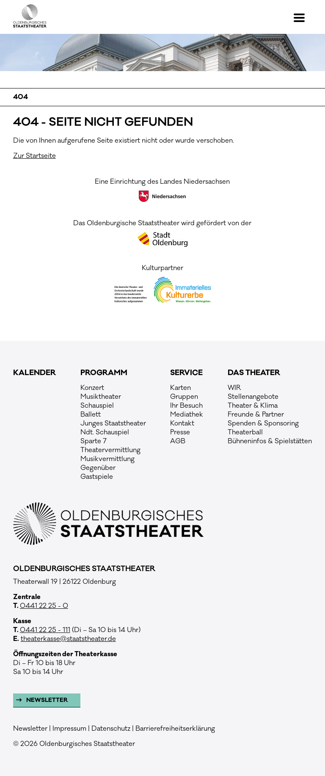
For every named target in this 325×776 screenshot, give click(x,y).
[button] (303, 17)
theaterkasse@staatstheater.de (68, 639)
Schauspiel (97, 405)
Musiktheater (100, 396)
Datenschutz (110, 728)
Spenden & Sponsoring (263, 423)
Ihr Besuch (186, 405)
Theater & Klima (253, 405)
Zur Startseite (34, 156)
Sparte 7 (93, 441)
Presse (180, 432)
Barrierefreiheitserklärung (175, 728)
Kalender (34, 373)
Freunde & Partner (256, 414)
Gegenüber (98, 468)
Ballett (90, 414)
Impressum (69, 728)
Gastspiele (96, 476)
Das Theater (254, 373)
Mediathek (186, 414)
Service (186, 373)
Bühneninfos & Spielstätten (270, 441)
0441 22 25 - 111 (45, 630)
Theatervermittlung (110, 450)
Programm (103, 373)
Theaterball (245, 432)
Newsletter (46, 700)
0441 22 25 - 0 (44, 606)
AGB (177, 441)
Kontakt (182, 423)
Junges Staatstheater (113, 423)
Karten (180, 388)
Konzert (92, 388)
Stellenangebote (253, 396)
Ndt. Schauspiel (104, 432)
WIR (234, 388)
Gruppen (184, 396)
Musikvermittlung (107, 459)
